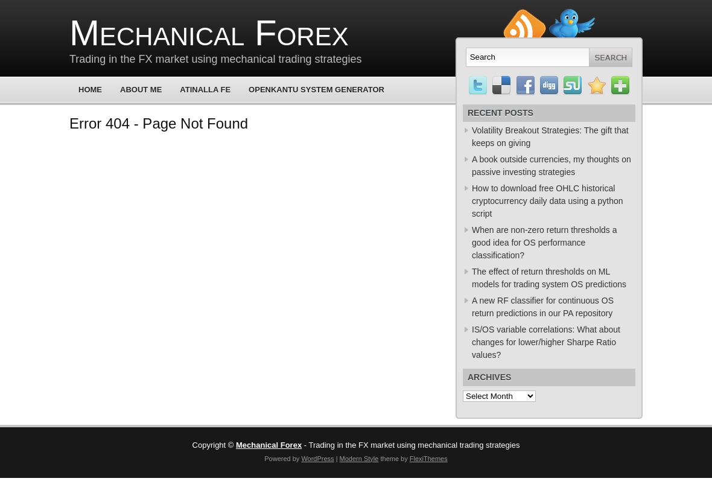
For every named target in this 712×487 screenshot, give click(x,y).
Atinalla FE (205, 89)
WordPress (317, 458)
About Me (141, 89)
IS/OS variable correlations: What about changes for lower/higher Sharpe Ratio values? (546, 342)
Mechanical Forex (209, 33)
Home (90, 89)
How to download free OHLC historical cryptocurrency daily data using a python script (547, 200)
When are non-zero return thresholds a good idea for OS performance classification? (544, 242)
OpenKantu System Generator (316, 89)
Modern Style (359, 458)
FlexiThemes (429, 458)
